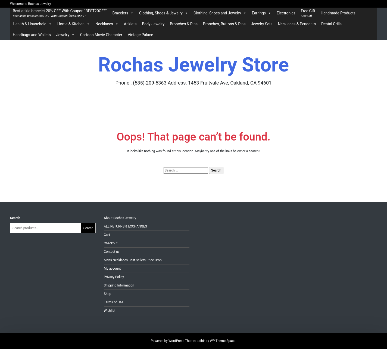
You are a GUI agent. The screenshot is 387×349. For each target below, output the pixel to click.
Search (15, 218)
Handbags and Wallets (32, 35)
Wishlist (109, 311)
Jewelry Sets (261, 24)
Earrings (261, 13)
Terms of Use (113, 302)
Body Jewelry (153, 24)
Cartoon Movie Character (101, 35)
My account (112, 268)
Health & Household (32, 23)
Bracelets (122, 13)
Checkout (111, 243)
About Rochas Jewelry (120, 218)
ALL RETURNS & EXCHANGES (125, 226)
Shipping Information (119, 285)
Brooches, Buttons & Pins (224, 24)
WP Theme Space (222, 341)
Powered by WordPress (168, 341)
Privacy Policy (114, 277)
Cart (107, 235)
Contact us (112, 252)
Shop (107, 294)
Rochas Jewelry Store (193, 64)
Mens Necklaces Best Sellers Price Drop (133, 260)
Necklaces (106, 23)
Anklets (130, 24)
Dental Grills (331, 24)
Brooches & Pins (184, 24)
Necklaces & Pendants (297, 24)
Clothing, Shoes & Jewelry (163, 13)
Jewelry (65, 34)
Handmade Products (338, 13)
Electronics (286, 13)
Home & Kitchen (73, 23)
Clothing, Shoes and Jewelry (220, 13)
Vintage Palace (140, 35)
